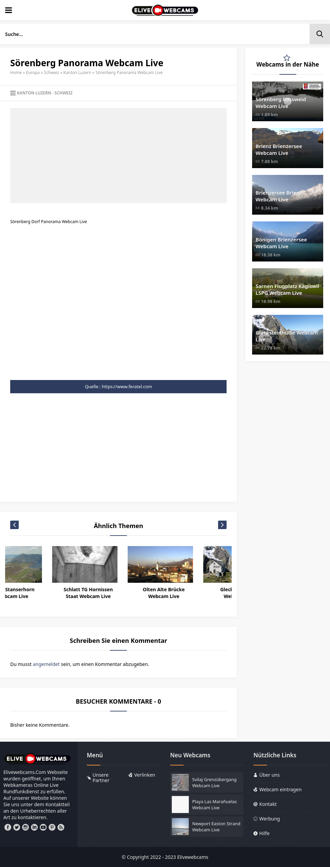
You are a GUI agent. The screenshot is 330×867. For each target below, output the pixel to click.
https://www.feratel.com (127, 386)
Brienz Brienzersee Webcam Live (278, 149)
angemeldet (46, 664)
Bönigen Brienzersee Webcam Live (281, 243)
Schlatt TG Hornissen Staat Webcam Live (121, 592)
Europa (33, 72)
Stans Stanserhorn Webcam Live (46, 592)
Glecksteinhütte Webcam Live (286, 336)
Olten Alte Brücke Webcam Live (197, 592)
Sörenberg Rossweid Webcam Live (280, 102)
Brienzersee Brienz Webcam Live (278, 196)
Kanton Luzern (77, 72)
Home (16, 72)
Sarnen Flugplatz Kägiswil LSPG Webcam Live (287, 289)
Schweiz (51, 72)
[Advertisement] (118, 155)
